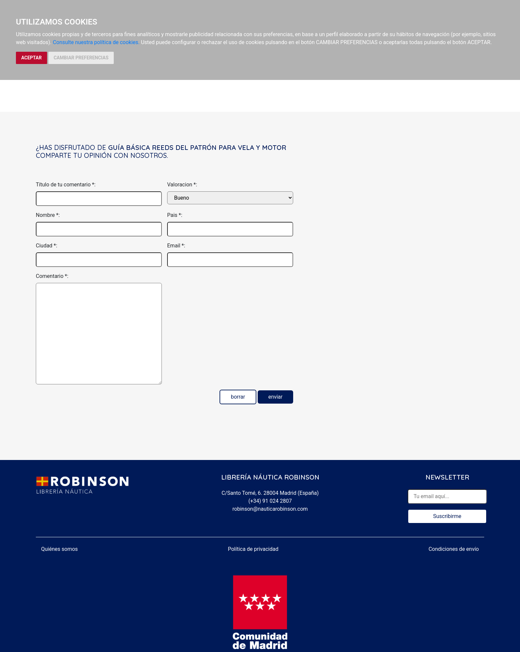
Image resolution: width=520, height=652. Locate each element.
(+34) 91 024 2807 (270, 501)
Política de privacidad (253, 549)
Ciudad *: (46, 245)
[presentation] (217, 285)
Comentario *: (52, 276)
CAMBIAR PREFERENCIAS (81, 57)
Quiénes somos (59, 549)
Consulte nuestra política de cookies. (96, 42)
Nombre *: (48, 215)
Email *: (176, 245)
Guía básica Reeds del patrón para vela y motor (197, 147)
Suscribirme (447, 516)
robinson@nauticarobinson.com (270, 509)
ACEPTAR (31, 57)
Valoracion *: (182, 184)
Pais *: (174, 215)
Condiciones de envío (453, 549)
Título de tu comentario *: (66, 184)
